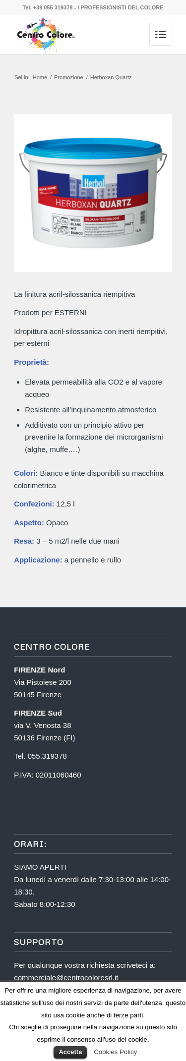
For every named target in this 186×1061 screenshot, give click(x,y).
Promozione (68, 77)
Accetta (70, 1052)
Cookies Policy (115, 1052)
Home (40, 77)
